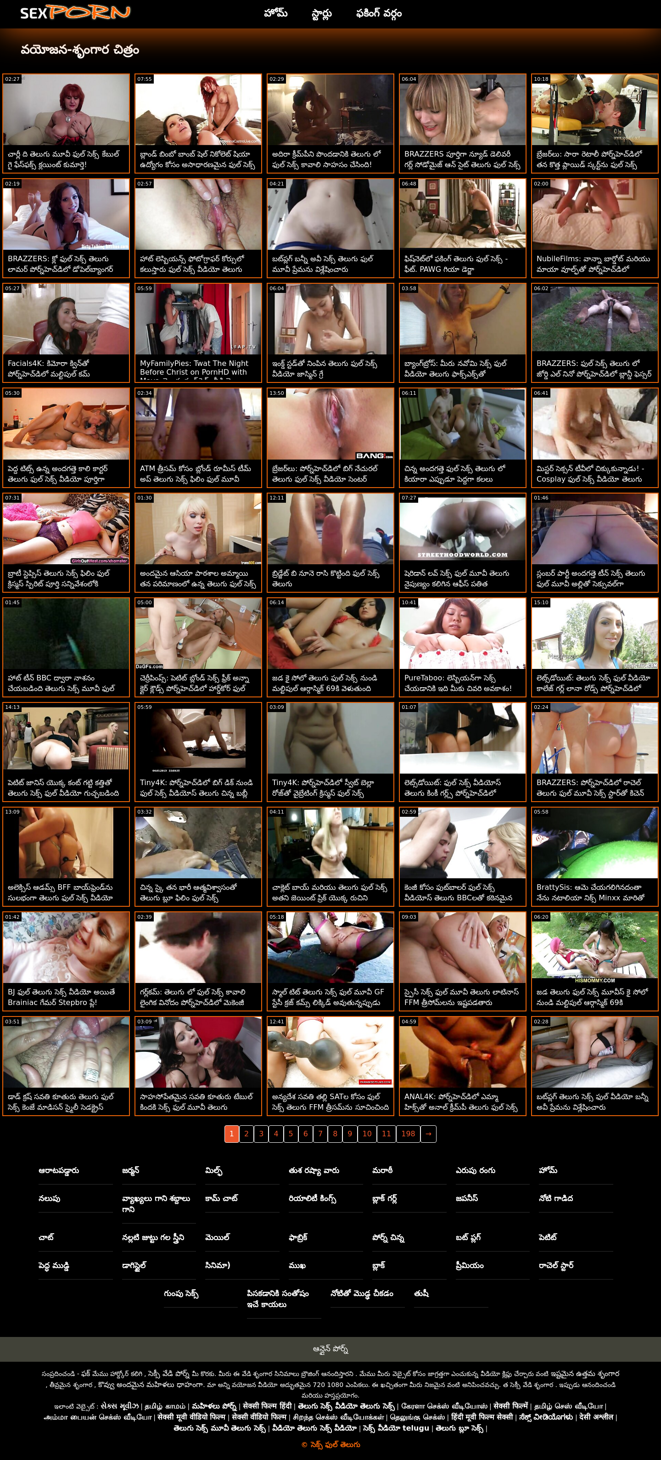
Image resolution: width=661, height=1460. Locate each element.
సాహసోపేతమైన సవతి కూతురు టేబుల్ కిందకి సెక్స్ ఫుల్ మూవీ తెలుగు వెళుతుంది (196, 1107)
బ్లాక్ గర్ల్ (384, 1198)
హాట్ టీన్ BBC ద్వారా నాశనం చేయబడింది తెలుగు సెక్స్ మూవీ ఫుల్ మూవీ (61, 688)
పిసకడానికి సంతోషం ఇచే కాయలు (278, 1299)
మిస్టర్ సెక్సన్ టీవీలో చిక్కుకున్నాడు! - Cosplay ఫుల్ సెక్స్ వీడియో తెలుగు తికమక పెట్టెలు (590, 479)
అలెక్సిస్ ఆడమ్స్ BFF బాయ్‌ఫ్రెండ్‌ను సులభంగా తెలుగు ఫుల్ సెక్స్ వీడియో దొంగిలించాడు (60, 898)
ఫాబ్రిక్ (298, 1237)
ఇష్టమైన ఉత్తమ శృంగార (585, 1373)
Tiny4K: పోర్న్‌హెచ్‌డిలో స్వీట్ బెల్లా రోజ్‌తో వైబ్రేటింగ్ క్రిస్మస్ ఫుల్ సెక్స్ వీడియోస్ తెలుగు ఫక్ (323, 793)
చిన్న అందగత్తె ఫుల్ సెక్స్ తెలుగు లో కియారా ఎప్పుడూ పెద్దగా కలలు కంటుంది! (454, 479)
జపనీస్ (467, 1198)
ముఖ (297, 1265)
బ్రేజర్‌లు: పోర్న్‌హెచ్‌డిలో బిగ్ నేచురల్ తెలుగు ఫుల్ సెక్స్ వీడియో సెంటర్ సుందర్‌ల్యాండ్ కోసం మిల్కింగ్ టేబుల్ (325, 479)
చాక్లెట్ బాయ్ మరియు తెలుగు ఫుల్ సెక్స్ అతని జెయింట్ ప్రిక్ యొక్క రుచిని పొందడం (329, 898)
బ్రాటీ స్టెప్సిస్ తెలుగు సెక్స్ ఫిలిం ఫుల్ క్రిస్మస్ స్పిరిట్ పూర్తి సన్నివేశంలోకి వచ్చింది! (58, 584)
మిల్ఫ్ (213, 1170)
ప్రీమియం (470, 1265)
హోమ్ (548, 1170)
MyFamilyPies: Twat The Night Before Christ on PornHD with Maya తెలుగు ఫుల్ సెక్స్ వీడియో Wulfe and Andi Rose (194, 377)
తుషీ (421, 1293)
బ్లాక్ (378, 1265)
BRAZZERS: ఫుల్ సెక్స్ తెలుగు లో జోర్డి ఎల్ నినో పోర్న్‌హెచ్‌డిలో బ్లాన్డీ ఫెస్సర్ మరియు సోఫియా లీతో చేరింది (594, 374)
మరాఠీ (382, 1170)
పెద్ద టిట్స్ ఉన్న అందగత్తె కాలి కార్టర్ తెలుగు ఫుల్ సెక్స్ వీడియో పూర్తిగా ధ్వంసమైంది (57, 479)
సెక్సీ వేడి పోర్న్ (169, 1373)
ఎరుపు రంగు (475, 1170)
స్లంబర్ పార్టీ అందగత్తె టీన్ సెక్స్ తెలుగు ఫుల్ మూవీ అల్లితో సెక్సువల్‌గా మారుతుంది (591, 584)
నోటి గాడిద (556, 1198)
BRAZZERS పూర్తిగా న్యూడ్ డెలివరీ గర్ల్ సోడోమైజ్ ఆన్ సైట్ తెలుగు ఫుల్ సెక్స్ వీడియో (462, 165)
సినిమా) (217, 1265)
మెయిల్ (217, 1237)
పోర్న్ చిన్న (388, 1237)
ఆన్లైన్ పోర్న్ (330, 1348)
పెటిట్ (547, 1237)
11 (386, 1133)
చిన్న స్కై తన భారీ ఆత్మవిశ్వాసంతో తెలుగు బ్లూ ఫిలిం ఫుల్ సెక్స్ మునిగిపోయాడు (188, 898)
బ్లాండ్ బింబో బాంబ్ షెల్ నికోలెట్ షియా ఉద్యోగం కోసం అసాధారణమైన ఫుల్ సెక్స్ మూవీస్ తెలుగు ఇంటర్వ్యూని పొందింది (197, 165)
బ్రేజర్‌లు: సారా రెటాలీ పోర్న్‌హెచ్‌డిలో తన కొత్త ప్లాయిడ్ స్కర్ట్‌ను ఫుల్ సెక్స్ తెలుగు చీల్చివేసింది (589, 165)
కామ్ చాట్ (221, 1198)
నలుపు (49, 1198)
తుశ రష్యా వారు (314, 1170)
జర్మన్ (130, 1170)
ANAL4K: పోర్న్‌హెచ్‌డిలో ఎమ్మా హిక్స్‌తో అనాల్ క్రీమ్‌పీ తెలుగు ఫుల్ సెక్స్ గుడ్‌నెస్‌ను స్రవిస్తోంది (461, 1107)
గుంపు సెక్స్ (181, 1293)
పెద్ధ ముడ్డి (54, 1265)
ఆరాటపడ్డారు (59, 1170)
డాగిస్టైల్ (134, 1265)
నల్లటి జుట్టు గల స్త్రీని (153, 1237)
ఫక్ (85, 1373)
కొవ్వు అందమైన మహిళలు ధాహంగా (150, 1384)
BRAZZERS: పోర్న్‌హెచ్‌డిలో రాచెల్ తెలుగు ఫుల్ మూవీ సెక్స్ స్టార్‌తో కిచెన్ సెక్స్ (590, 793)
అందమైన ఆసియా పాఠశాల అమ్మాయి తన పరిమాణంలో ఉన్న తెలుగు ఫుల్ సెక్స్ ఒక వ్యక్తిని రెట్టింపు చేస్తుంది (198, 584)
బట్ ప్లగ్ (468, 1237)
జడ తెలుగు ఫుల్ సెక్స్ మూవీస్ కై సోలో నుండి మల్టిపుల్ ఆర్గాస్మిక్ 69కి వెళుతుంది (592, 1002)
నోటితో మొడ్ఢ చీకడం (361, 1293)
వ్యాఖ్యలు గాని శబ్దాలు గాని (156, 1204)
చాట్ (46, 1237)
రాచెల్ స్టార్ (556, 1265)
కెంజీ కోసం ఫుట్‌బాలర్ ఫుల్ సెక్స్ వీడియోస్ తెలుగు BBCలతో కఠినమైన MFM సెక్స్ (458, 898)
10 (367, 1133)
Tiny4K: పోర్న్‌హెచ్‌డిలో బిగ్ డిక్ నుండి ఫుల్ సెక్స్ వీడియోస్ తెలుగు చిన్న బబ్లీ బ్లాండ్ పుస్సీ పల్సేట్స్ (196, 793)
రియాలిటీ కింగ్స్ (312, 1198)
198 (408, 1133)
